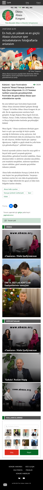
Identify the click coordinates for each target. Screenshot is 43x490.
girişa (20, 212)
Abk (23, 7)
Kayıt (38, 2)
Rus (12, 7)
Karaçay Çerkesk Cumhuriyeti (14, 193)
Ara (31, 7)
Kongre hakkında (15, 467)
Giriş (27, 2)
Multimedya (17, 470)
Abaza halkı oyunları (11, 189)
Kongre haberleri (23, 473)
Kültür (6, 196)
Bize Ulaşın (30, 467)
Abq (27, 7)
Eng (15, 7)
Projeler (29, 470)
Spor (29, 193)
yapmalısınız (8, 215)
